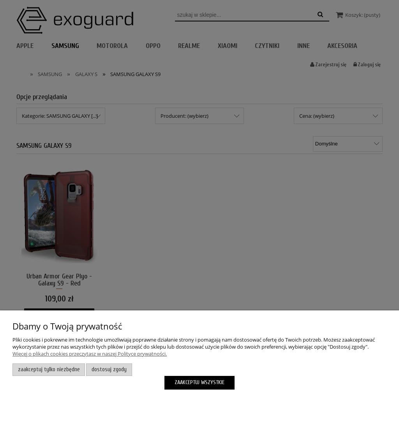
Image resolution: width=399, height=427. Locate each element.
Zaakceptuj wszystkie (199, 382)
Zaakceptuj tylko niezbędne (49, 369)
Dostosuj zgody (109, 369)
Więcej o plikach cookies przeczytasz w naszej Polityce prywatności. (89, 353)
